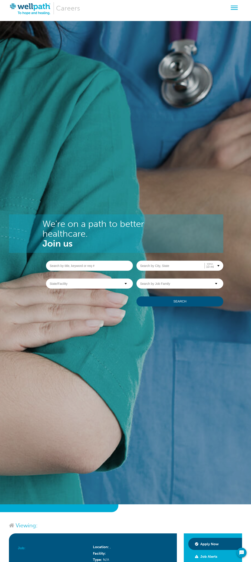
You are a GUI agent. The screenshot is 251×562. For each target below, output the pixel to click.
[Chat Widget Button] (242, 553)
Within (210, 264)
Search (179, 301)
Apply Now (207, 544)
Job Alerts (206, 556)
